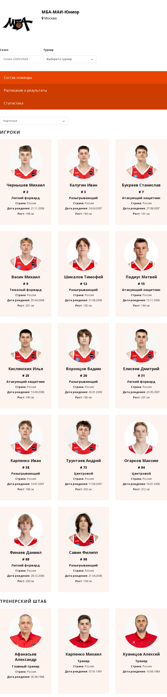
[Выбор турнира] (68, 59)
